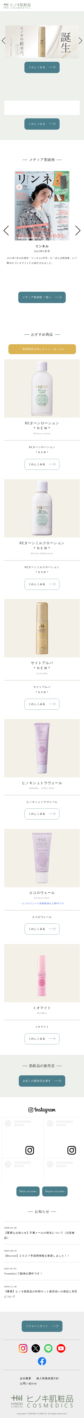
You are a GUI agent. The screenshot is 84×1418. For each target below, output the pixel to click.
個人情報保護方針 (47, 1378)
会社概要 (25, 1378)
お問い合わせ (28, 1383)
